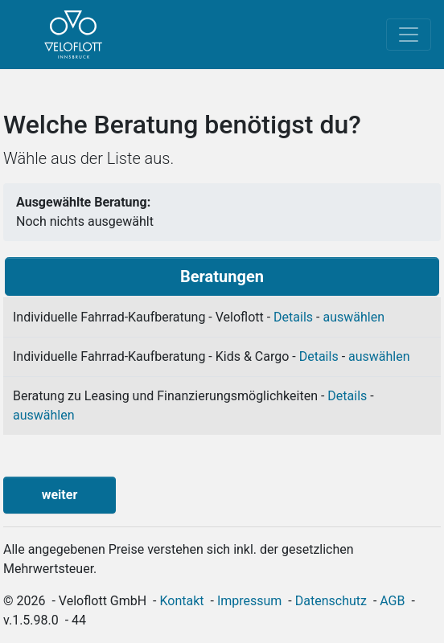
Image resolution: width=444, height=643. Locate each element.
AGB (392, 600)
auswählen (353, 317)
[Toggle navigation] (408, 34)
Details (293, 317)
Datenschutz (331, 600)
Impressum (249, 600)
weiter (60, 494)
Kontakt (182, 600)
